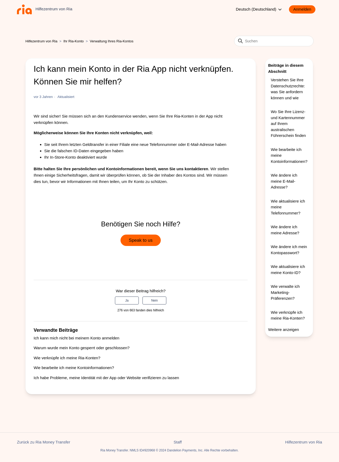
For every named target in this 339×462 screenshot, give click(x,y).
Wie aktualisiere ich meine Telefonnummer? (288, 207)
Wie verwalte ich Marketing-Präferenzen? (285, 292)
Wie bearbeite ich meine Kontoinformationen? (74, 367)
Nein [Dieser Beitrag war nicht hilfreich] (154, 300)
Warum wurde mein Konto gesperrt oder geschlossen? (82, 348)
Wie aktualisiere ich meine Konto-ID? (288, 269)
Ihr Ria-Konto (74, 41)
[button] (305, 9)
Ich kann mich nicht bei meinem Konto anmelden (76, 338)
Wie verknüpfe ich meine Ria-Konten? (67, 358)
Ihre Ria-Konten (180, 116)
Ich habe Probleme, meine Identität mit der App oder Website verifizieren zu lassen (106, 377)
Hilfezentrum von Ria (41, 41)
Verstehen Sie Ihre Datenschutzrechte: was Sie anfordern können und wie (288, 89)
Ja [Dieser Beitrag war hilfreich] (127, 300)
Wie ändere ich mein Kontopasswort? (289, 249)
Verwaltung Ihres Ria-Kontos (111, 41)
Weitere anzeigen (283, 329)
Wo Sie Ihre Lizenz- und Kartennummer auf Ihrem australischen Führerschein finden (288, 123)
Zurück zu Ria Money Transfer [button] (43, 442)
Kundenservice (118, 116)
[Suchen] (274, 41)
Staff (178, 442)
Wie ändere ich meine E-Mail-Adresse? (284, 181)
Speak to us (141, 240)
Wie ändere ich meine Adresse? (285, 230)
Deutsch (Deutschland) (259, 9)
